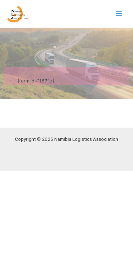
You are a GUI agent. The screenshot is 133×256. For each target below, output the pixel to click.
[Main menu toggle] (119, 13)
